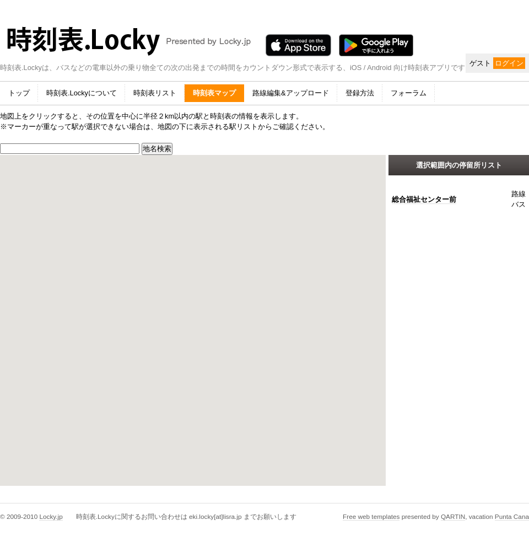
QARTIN (453, 516)
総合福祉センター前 (424, 199)
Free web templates (371, 516)
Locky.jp (50, 516)
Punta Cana (512, 516)
